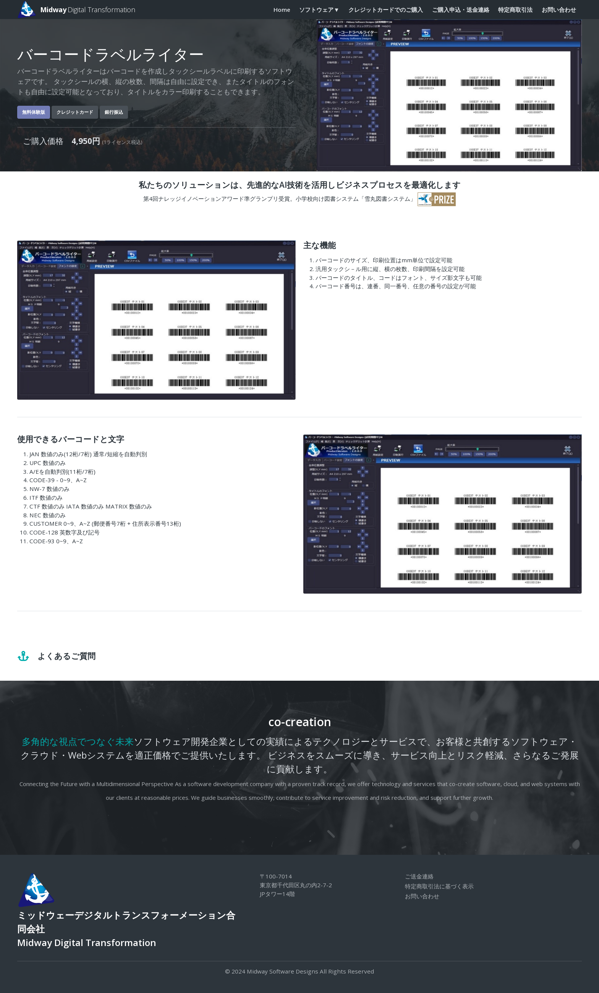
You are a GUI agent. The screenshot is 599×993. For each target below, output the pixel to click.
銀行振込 (114, 112)
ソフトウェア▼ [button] (319, 9)
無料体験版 (33, 112)
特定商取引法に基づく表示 (439, 886)
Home (282, 9)
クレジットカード (75, 112)
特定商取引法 (515, 9)
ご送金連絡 (419, 876)
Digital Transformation (76, 9)
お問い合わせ (559, 9)
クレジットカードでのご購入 (385, 9)
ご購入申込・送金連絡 (460, 9)
